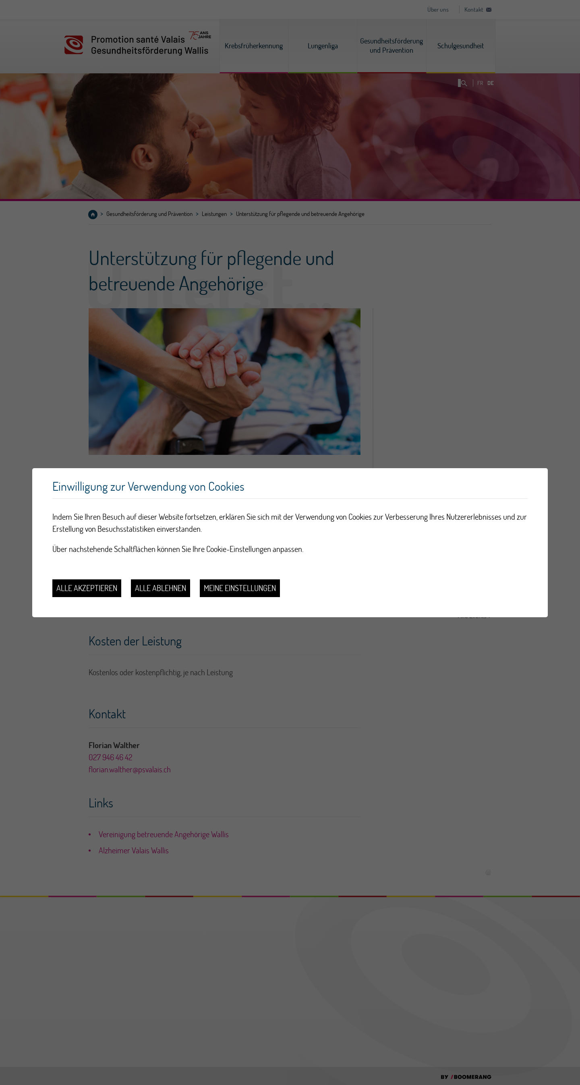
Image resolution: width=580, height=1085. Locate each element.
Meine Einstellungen (240, 588)
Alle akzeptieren (86, 588)
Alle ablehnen (160, 588)
